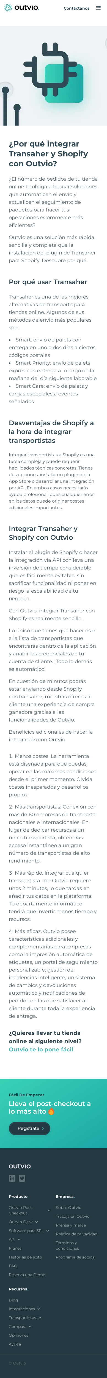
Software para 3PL (29, 1230)
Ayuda (15, 1344)
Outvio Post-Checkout (30, 1210)
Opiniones (18, 1335)
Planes (15, 1248)
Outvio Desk (24, 1222)
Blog (13, 1300)
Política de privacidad (76, 1233)
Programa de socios (75, 1257)
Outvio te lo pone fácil (41, 1049)
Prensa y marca (71, 1225)
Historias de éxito (25, 1257)
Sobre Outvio (68, 1207)
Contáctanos (76, 8)
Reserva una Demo (27, 1274)
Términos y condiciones (67, 1245)
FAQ (13, 1265)
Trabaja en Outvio (73, 1216)
